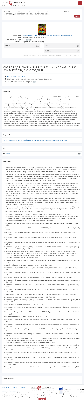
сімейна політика (33, 140)
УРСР (5, 140)
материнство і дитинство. (58, 140)
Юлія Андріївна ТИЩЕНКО (16, 76)
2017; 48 (66, 12)
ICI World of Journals (10, 12)
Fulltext (7, 154)
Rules (15, 387)
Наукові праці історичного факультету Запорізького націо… (40, 12)
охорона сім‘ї (44, 140)
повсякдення (12, 140)
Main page (5, 387)
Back (77, 16)
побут (20, 140)
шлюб (25, 140)
